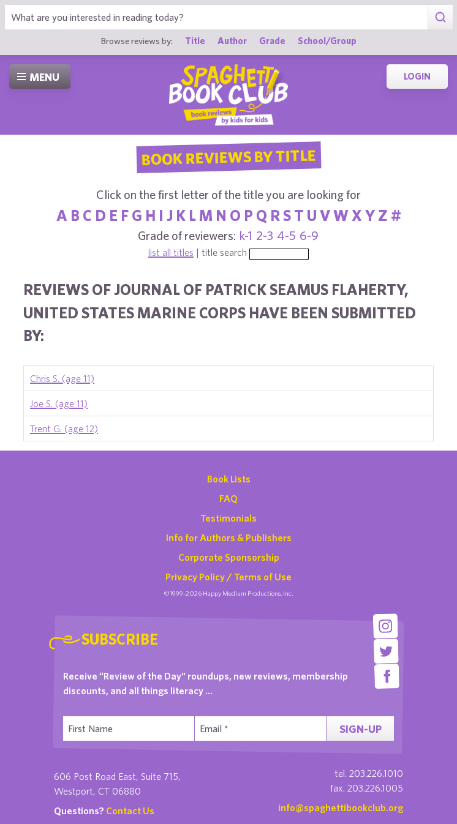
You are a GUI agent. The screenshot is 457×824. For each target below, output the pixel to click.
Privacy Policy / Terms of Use (228, 576)
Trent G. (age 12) (64, 428)
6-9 (309, 235)
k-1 (246, 235)
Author (232, 41)
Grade (272, 41)
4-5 (286, 235)
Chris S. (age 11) (62, 378)
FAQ (228, 498)
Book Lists (229, 478)
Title (195, 41)
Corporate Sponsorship (228, 557)
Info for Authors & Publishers (229, 537)
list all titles (171, 252)
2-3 (264, 235)
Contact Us (130, 810)
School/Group (327, 41)
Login (417, 76)
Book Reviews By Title (228, 157)
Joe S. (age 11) (59, 403)
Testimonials (228, 517)
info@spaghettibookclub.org (340, 807)
